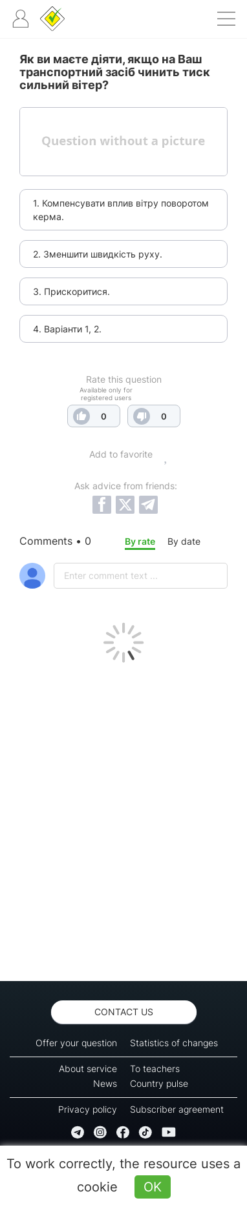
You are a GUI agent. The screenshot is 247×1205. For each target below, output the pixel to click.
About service (88, 1068)
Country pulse (159, 1083)
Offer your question (76, 1043)
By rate (140, 541)
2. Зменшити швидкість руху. (97, 253)
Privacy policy (87, 1109)
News (105, 1083)
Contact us (123, 1011)
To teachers (155, 1068)
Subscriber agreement (177, 1109)
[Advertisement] (123, 818)
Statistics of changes (174, 1043)
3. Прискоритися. (71, 291)
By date (183, 541)
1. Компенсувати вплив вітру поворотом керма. (121, 209)
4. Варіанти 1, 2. (67, 328)
